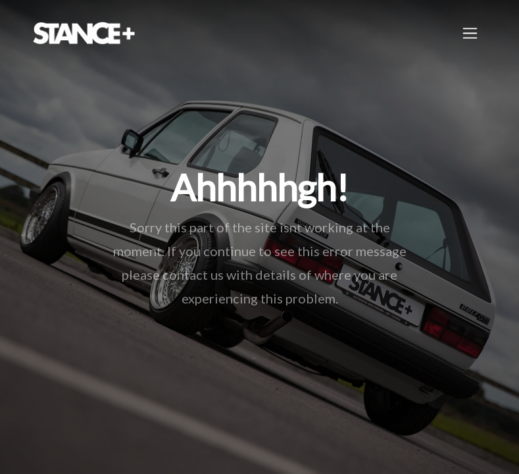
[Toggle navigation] (470, 33)
